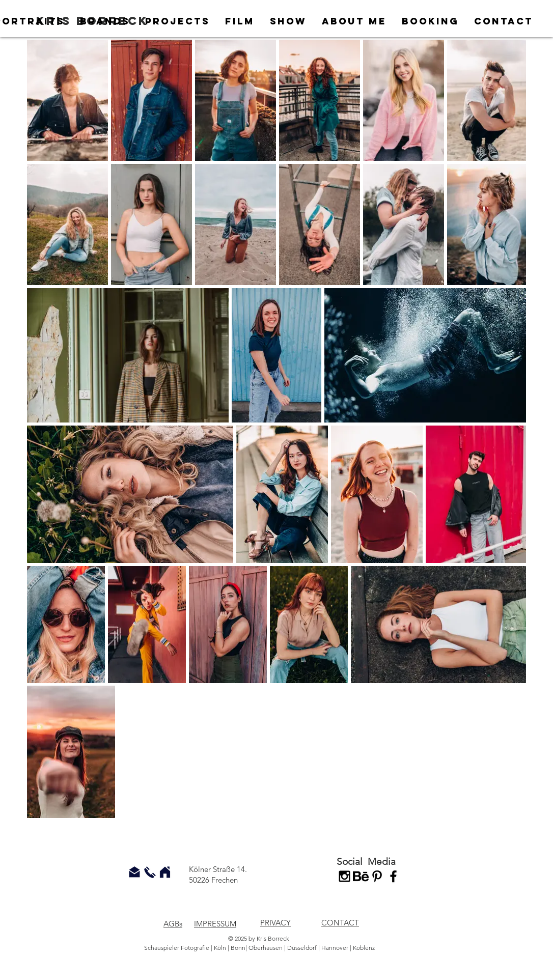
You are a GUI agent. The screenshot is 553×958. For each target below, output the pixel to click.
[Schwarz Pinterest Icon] (377, 876)
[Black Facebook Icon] (393, 876)
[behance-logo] (361, 876)
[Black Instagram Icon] (344, 876)
